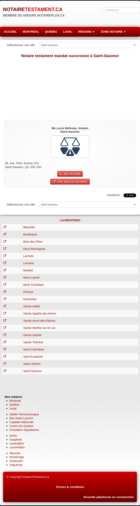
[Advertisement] (70, 89)
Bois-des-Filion (32, 241)
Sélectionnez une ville (21, 45)
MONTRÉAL (31, 31)
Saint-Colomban (33, 349)
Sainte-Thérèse (33, 342)
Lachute (28, 256)
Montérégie (17, 457)
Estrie (13, 435)
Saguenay (16, 464)
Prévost (28, 291)
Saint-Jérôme (32, 363)
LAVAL (68, 31)
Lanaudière (17, 443)
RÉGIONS (86, 31)
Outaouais (16, 460)
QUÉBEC (51, 31)
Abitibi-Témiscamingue (24, 414)
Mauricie (15, 453)
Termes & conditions (70, 487)
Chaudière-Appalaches (24, 429)
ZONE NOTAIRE (113, 31)
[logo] (33, 11)
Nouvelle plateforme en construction (108, 497)
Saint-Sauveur (32, 371)
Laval (13, 408)
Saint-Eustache (33, 356)
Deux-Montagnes (34, 248)
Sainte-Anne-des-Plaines (39, 320)
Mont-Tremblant (33, 284)
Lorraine (28, 263)
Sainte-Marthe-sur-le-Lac (39, 327)
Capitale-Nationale (21, 422)
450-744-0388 (70, 173)
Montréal (15, 400)
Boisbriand (30, 234)
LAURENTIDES (70, 220)
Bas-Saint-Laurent (21, 418)
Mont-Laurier (31, 277)
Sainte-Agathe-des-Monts (39, 313)
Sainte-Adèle (31, 306)
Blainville (29, 227)
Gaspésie (16, 439)
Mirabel (28, 270)
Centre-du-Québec (22, 426)
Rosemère (30, 299)
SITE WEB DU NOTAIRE (70, 181)
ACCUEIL (10, 31)
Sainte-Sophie (32, 335)
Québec (15, 404)
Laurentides (17, 447)
